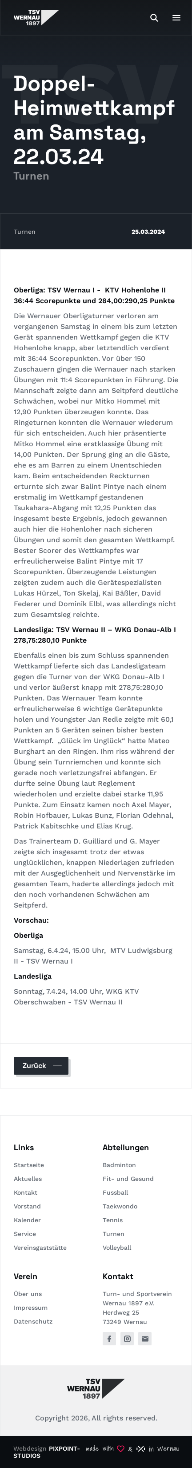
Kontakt (25, 1192)
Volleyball (117, 1247)
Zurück (34, 1065)
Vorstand (27, 1206)
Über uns (28, 1293)
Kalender (27, 1220)
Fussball (115, 1192)
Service (25, 1233)
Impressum (31, 1307)
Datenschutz (33, 1321)
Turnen (25, 231)
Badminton (119, 1164)
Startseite (29, 1164)
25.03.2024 (148, 231)
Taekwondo (120, 1206)
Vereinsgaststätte (40, 1247)
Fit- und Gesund (128, 1178)
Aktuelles (28, 1178)
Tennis (113, 1220)
